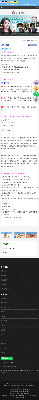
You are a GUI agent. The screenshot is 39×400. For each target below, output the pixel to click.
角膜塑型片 (28, 383)
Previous (1, 24)
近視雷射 (17, 383)
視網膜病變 (4, 321)
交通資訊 (3, 284)
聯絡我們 (3, 343)
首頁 (23, 41)
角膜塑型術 (4, 303)
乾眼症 (5, 252)
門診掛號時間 (5, 280)
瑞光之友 (3, 353)
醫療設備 (3, 275)
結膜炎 (3, 330)
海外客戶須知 (5, 289)
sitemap (19, 387)
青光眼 (3, 334)
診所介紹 (3, 271)
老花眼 (3, 316)
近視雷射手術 (5, 298)
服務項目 (29, 41)
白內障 (3, 312)
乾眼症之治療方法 (8, 248)
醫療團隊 (3, 348)
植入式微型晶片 (5, 307)
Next (37, 24)
